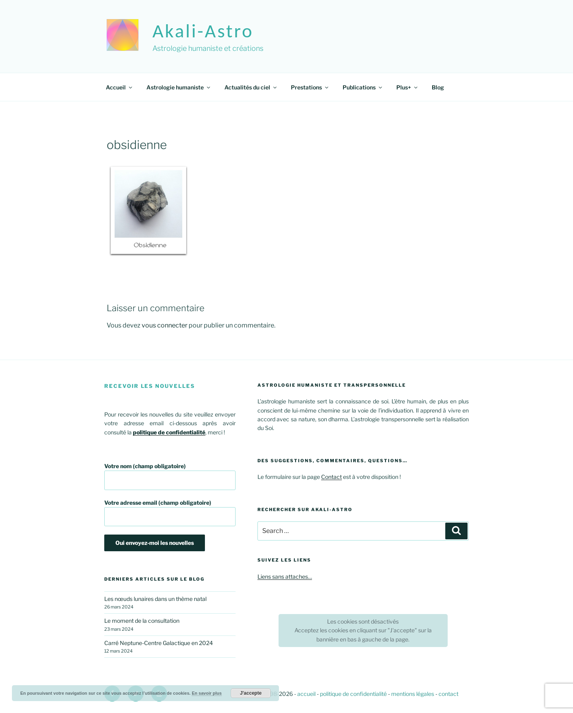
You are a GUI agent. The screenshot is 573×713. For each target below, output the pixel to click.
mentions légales (412, 693)
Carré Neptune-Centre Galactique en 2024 (158, 642)
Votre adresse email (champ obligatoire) (170, 513)
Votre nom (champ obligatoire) (170, 476)
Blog (438, 87)
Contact (331, 476)
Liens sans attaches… (284, 576)
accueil (306, 693)
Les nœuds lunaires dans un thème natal (155, 598)
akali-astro (202, 31)
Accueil (119, 87)
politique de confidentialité (353, 693)
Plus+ (407, 87)
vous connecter (164, 325)
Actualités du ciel (251, 87)
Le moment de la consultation (141, 620)
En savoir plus (207, 693)
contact (448, 693)
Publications (363, 87)
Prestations (310, 87)
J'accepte (250, 693)
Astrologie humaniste (178, 87)
